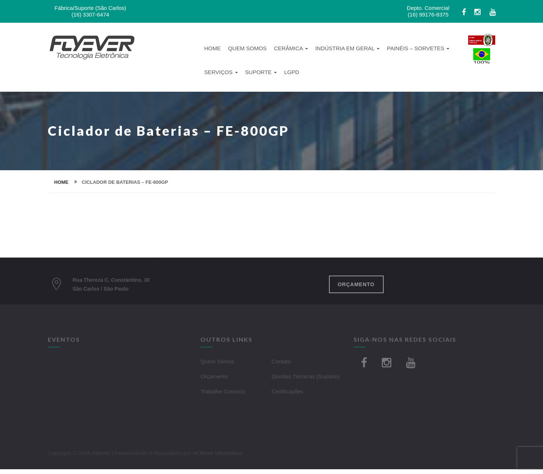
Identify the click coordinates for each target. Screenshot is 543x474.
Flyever (101, 455)
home (61, 182)
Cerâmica (291, 48)
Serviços (221, 72)
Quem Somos (247, 48)
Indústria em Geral (347, 48)
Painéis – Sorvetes (418, 48)
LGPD (291, 72)
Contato (281, 363)
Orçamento (214, 378)
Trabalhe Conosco (222, 393)
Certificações (287, 393)
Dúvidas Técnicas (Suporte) (305, 378)
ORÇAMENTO (356, 286)
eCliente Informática (217, 455)
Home (212, 48)
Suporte (261, 72)
